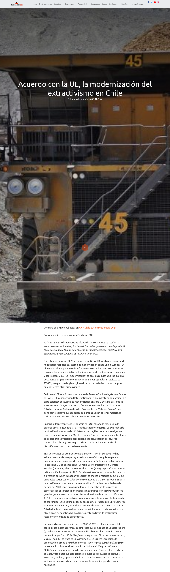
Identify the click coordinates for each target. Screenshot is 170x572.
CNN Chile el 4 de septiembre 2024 (97, 327)
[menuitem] (35, 4)
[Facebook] (149, 2)
